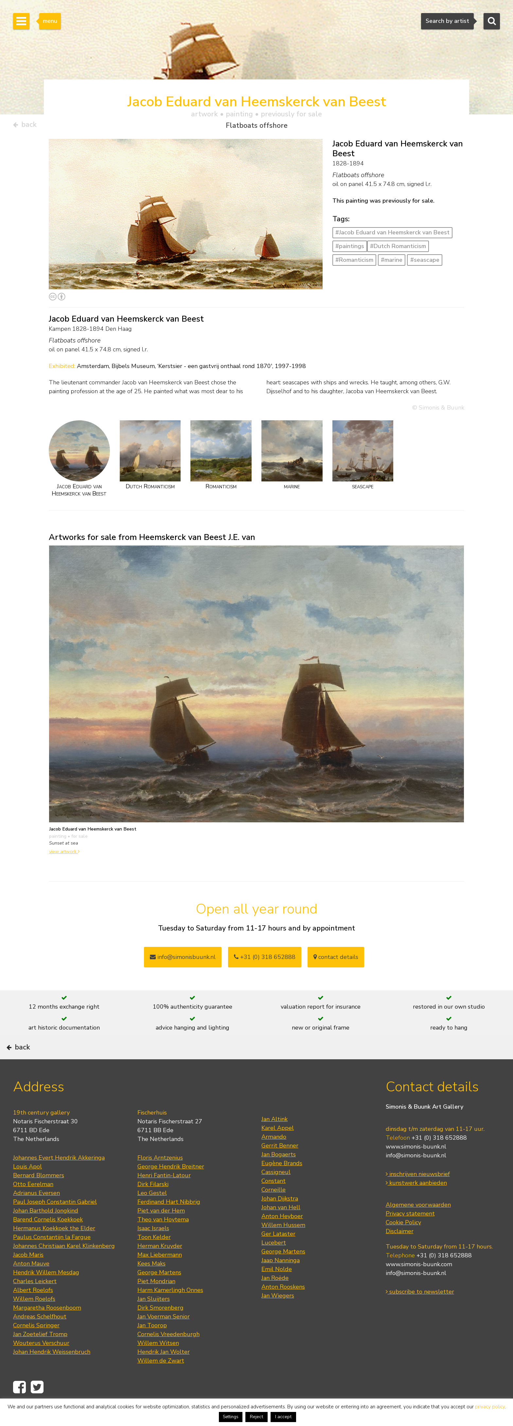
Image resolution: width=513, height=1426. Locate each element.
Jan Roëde (275, 1296)
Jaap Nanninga (280, 1278)
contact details (335, 960)
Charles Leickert (35, 1299)
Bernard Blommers (38, 1193)
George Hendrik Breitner (170, 1184)
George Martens (159, 1290)
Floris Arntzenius (160, 1176)
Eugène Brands (281, 1181)
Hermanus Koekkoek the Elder (54, 1246)
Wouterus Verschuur (41, 1361)
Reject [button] (256, 1417)
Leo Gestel (152, 1211)
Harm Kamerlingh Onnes (170, 1308)
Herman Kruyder (159, 1264)
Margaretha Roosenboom (47, 1326)
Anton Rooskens (283, 1305)
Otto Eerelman (33, 1202)
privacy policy (490, 1406)
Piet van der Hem (161, 1229)
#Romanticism (354, 262)
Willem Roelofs (34, 1317)
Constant (273, 1199)
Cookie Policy (403, 1241)
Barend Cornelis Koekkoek (48, 1237)
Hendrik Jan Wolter (163, 1370)
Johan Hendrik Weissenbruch (51, 1370)
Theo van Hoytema (163, 1237)
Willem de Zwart (160, 1379)
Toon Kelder (154, 1255)
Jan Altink (274, 1137)
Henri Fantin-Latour (164, 1193)
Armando (273, 1155)
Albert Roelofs (33, 1308)
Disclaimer (400, 1249)
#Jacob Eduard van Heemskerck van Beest (392, 235)
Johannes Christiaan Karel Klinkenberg (64, 1264)
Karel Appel (277, 1146)
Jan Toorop (152, 1343)
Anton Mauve (31, 1281)
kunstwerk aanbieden (416, 1201)
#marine (391, 262)
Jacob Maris (28, 1273)
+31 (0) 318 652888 (264, 960)
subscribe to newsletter (420, 1310)
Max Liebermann (159, 1273)
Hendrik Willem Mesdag (46, 1290)
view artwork (64, 853)
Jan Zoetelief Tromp (40, 1352)
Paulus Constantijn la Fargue (52, 1255)
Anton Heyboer (282, 1234)
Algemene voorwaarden (418, 1223)
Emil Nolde (276, 1287)
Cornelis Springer (36, 1343)
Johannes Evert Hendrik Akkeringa (59, 1176)
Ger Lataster (278, 1252)
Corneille (273, 1208)
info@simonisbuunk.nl (183, 960)
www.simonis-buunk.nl (416, 1165)
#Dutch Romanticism (398, 249)
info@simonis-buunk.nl (416, 1174)
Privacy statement (410, 1232)
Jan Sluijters (153, 1317)
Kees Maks (151, 1281)
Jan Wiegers (277, 1313)
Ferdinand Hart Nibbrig (168, 1220)
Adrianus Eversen (36, 1211)
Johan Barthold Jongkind (45, 1229)
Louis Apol (27, 1184)
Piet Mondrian (156, 1299)
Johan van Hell (280, 1225)
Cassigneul (276, 1190)
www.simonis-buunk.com (419, 1282)
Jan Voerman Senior (163, 1334)
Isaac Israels (153, 1246)
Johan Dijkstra (279, 1216)
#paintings (349, 249)
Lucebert (273, 1261)
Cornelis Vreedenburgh (168, 1352)
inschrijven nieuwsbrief (418, 1192)
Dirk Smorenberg (160, 1326)
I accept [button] (283, 1417)
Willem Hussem (283, 1243)
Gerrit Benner (279, 1163)
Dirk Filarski (152, 1202)
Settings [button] (231, 1417)
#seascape (424, 262)
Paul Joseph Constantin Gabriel (55, 1220)
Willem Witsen (158, 1361)
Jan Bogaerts (278, 1172)
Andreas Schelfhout (39, 1334)
